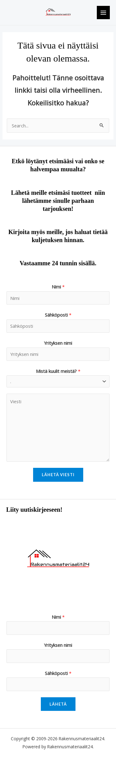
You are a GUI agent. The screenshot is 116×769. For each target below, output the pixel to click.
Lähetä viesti (58, 474)
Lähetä (58, 704)
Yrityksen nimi (58, 343)
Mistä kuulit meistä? (58, 371)
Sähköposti (58, 315)
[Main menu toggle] (103, 12)
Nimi (58, 287)
